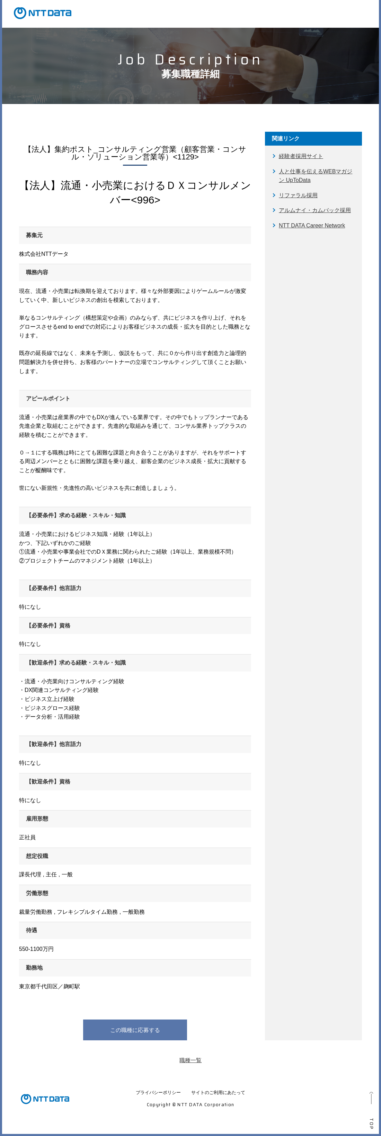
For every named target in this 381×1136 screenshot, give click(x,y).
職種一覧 (190, 1060)
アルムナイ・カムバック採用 (315, 210)
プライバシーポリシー (158, 1092)
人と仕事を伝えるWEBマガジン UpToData (315, 175)
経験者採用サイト (301, 156)
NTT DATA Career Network (312, 225)
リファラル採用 (298, 195)
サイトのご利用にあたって (218, 1092)
